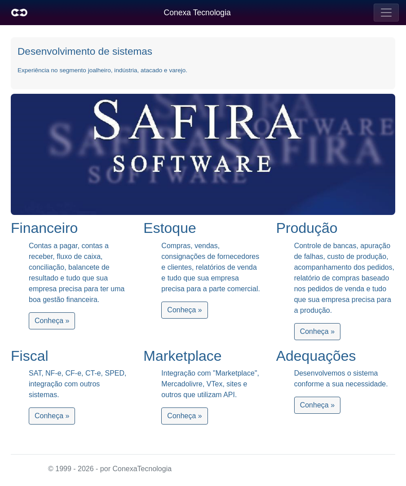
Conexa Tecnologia (197, 12)
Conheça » (52, 320)
